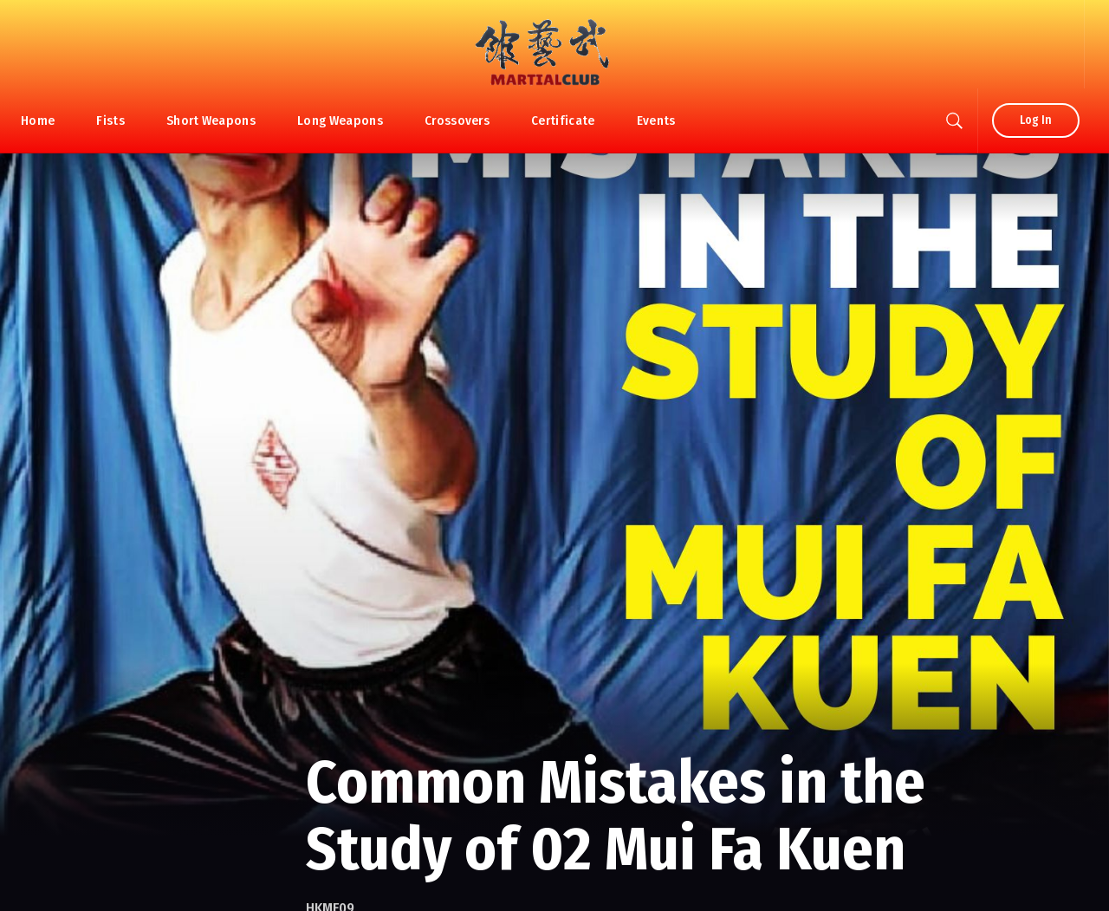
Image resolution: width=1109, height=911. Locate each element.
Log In (1036, 120)
